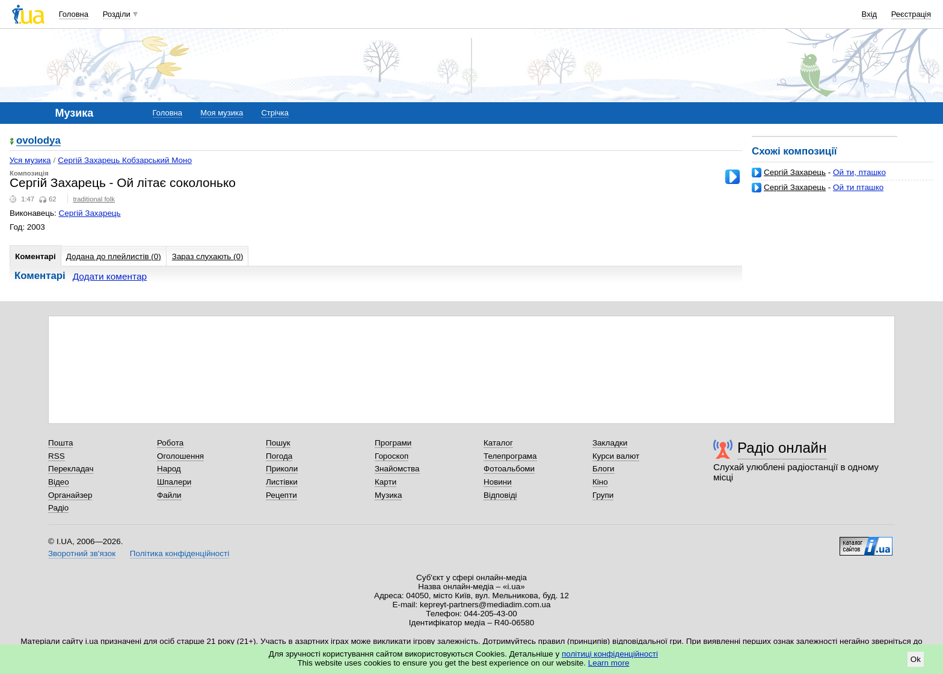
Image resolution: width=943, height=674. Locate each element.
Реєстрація (911, 14)
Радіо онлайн (782, 448)
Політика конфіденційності (179, 553)
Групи (602, 495)
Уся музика (30, 160)
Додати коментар (110, 276)
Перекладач (70, 468)
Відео (58, 481)
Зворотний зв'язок (81, 553)
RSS (56, 456)
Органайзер (70, 495)
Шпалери (174, 481)
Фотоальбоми (509, 468)
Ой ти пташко (858, 187)
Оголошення (180, 456)
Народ (169, 468)
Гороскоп (391, 456)
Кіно (600, 481)
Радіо (58, 507)
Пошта (60, 442)
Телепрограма (510, 456)
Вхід (869, 14)
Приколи (282, 468)
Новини (498, 481)
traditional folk (94, 199)
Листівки (282, 481)
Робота (170, 442)
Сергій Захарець (795, 172)
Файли (169, 495)
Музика (388, 495)
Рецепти (281, 495)
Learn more (609, 662)
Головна (73, 14)
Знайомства (397, 468)
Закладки (609, 442)
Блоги (603, 468)
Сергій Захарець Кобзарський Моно (125, 160)
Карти (385, 481)
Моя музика (221, 112)
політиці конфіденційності (610, 653)
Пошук (278, 442)
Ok (916, 659)
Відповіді (500, 495)
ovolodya (38, 141)
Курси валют (615, 456)
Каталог (498, 442)
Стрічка (274, 112)
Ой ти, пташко (859, 172)
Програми (393, 442)
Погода (279, 456)
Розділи (117, 14)
